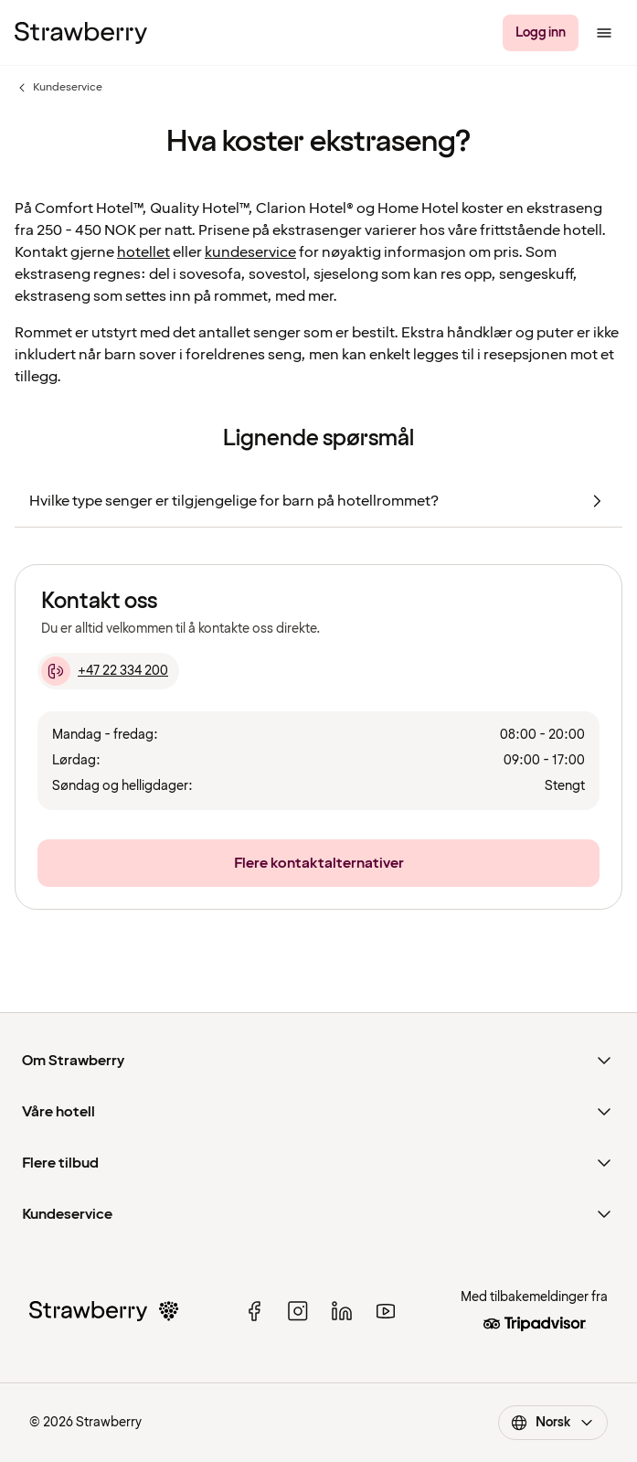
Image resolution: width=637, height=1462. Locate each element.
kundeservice (250, 252)
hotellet (143, 252)
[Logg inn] (541, 33)
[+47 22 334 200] (108, 671)
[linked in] (342, 1311)
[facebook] (254, 1311)
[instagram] (298, 1311)
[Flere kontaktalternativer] (318, 863)
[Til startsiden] (81, 33)
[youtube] (386, 1311)
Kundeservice (58, 87)
